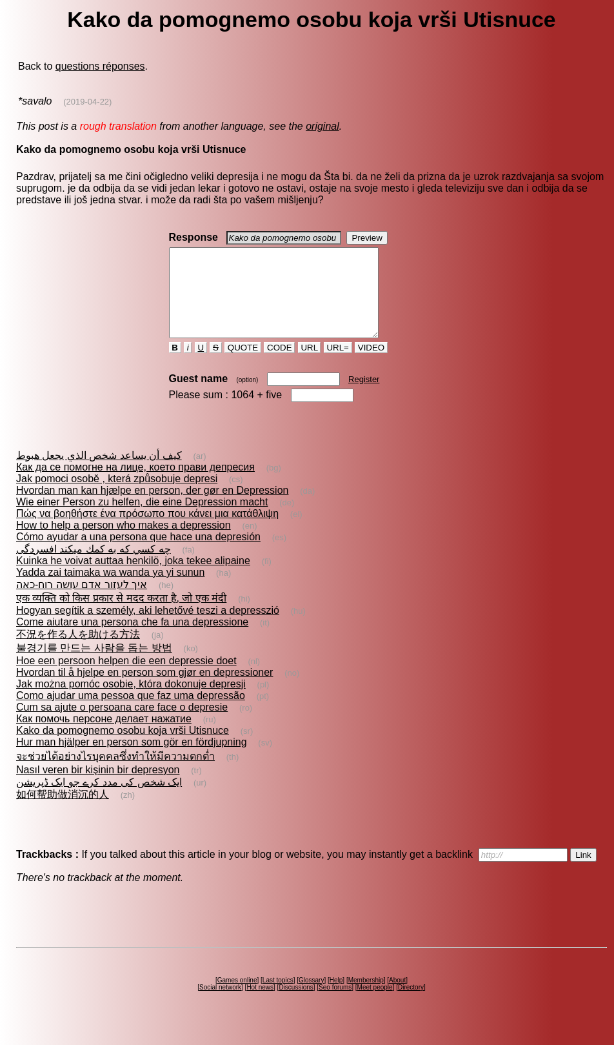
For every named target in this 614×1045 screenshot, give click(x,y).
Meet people (375, 1004)
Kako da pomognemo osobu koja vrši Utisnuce (122, 747)
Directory (411, 1004)
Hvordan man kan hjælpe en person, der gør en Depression (152, 507)
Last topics (277, 997)
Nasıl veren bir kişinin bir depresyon (97, 787)
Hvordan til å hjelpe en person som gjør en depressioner (144, 689)
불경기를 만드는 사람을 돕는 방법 (94, 665)
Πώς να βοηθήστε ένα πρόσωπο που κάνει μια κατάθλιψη (147, 530)
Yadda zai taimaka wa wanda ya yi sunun (110, 589)
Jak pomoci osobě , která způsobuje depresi (116, 496)
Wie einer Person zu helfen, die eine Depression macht (142, 519)
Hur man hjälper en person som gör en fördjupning (131, 759)
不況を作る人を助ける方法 (78, 651)
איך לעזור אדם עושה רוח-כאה (81, 601)
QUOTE (243, 365)
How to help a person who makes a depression (123, 542)
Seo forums (335, 1004)
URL (310, 365)
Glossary (311, 997)
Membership (366, 997)
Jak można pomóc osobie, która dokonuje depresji (131, 701)
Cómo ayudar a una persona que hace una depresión (138, 554)
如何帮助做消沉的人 (62, 811)
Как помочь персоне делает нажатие (104, 736)
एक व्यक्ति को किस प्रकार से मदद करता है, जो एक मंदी (121, 615)
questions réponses (100, 66)
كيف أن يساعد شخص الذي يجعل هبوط (99, 472)
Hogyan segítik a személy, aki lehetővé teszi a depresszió (147, 627)
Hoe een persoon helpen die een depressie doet (126, 678)
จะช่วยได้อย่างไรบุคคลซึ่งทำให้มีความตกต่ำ (115, 773)
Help (336, 997)
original (322, 126)
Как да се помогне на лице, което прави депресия (135, 484)
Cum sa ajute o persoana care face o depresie (122, 724)
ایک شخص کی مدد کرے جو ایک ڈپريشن (99, 799)
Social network (220, 1004)
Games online (237, 997)
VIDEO (371, 365)
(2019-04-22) (87, 102)
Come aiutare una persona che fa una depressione (132, 639)
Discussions (296, 1004)
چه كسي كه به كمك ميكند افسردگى (93, 566)
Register (363, 396)
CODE (279, 365)
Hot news (259, 1004)
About (397, 997)
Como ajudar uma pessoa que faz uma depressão (130, 712)
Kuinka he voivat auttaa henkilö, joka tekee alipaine (133, 578)
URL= (338, 365)
